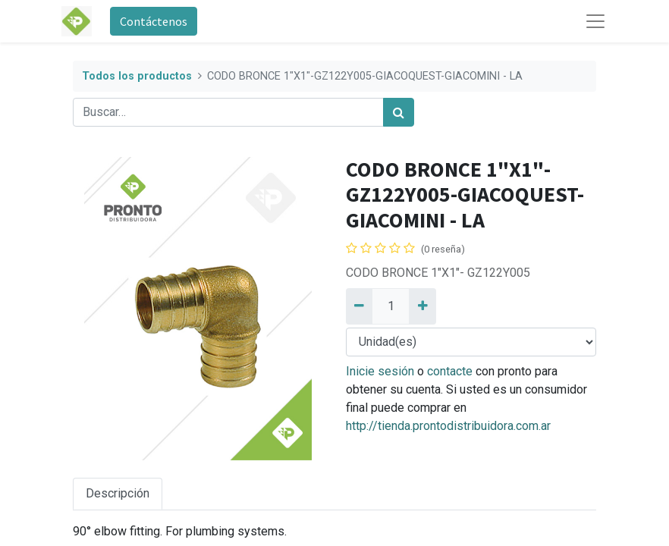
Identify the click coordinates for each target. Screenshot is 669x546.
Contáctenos (153, 21)
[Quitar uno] (359, 306)
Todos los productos (137, 76)
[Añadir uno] (422, 306)
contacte (450, 371)
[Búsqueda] (398, 112)
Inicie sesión (380, 371)
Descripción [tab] (117, 493)
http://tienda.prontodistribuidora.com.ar (448, 426)
